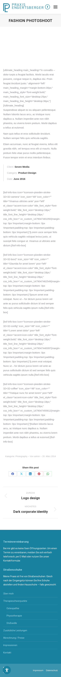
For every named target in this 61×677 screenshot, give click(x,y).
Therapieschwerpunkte (15, 601)
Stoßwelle (12, 623)
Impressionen (10, 645)
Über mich (8, 593)
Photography (21, 456)
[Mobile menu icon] (55, 7)
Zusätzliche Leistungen (15, 630)
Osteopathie (13, 608)
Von (35, 456)
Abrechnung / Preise (13, 638)
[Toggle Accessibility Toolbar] (6, 670)
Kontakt (7, 652)
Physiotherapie (14, 615)
